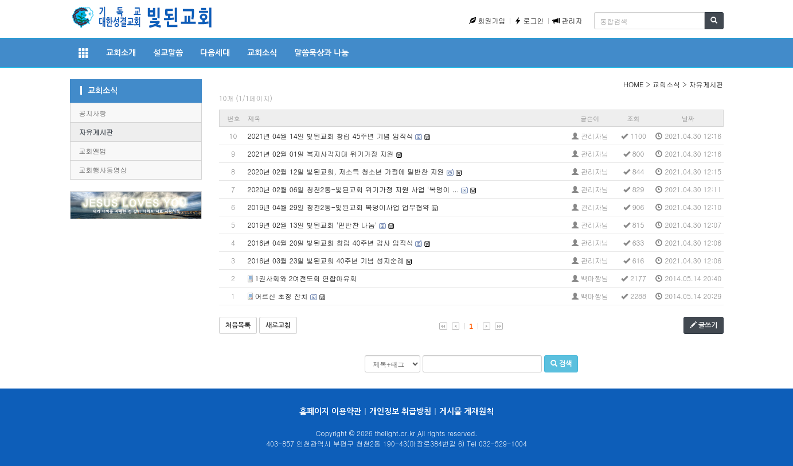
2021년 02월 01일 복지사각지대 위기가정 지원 (321, 153)
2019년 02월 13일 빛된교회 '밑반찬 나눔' (312, 225)
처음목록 (238, 325)
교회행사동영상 (103, 169)
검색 (561, 363)
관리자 (568, 20)
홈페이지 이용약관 (330, 411)
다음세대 (215, 53)
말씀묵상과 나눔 (321, 53)
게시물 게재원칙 (466, 411)
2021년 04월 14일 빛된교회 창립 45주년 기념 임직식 (330, 136)
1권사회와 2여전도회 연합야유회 (306, 278)
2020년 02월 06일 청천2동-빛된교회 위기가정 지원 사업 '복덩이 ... (353, 189)
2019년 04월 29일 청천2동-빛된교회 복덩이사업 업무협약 (339, 207)
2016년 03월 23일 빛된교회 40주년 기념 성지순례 (326, 260)
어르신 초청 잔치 (281, 296)
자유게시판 (96, 132)
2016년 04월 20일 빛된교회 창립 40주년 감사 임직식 (330, 242)
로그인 (529, 20)
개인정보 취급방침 (400, 411)
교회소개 (121, 53)
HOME (633, 84)
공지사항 (93, 113)
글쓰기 (703, 325)
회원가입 (487, 20)
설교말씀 (168, 53)
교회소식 (262, 53)
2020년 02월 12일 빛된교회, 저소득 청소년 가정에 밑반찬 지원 (346, 171)
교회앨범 (93, 151)
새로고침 (278, 325)
